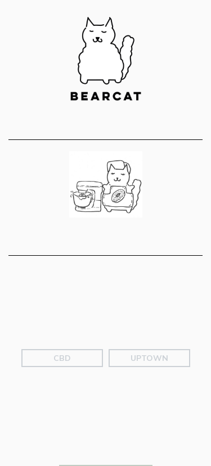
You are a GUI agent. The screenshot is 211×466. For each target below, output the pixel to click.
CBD (62, 379)
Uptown (149, 379)
